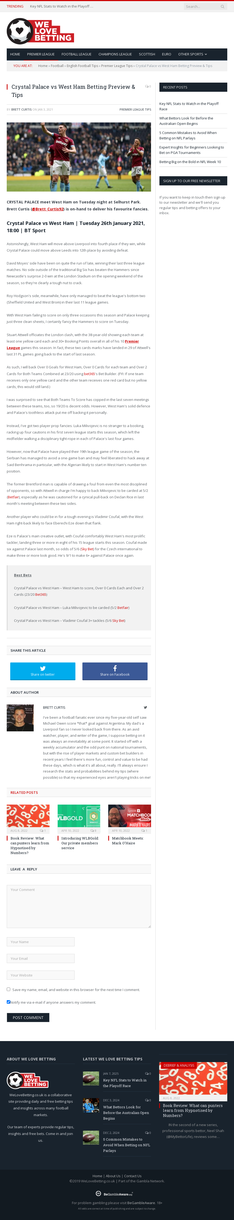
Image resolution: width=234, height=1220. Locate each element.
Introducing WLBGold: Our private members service (80, 843)
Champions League (115, 54)
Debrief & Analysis (179, 1065)
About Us (113, 1175)
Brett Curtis (21, 109)
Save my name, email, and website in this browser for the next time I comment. (76, 989)
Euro (166, 54)
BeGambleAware (141, 1202)
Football (57, 66)
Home (43, 66)
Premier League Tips (116, 66)
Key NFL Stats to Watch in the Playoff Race (62, 6)
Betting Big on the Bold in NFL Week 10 (190, 161)
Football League (77, 54)
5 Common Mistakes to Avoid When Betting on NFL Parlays (188, 135)
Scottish (147, 54)
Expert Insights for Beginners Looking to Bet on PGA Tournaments (191, 150)
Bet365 (40, 594)
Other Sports (190, 54)
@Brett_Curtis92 (47, 208)
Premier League (41, 54)
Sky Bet (87, 548)
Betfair (13, 497)
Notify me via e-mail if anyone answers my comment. (51, 1002)
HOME (15, 54)
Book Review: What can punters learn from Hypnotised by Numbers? (30, 845)
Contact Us (133, 1175)
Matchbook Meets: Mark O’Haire (128, 840)
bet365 (89, 373)
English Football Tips (82, 66)
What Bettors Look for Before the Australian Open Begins (186, 121)
